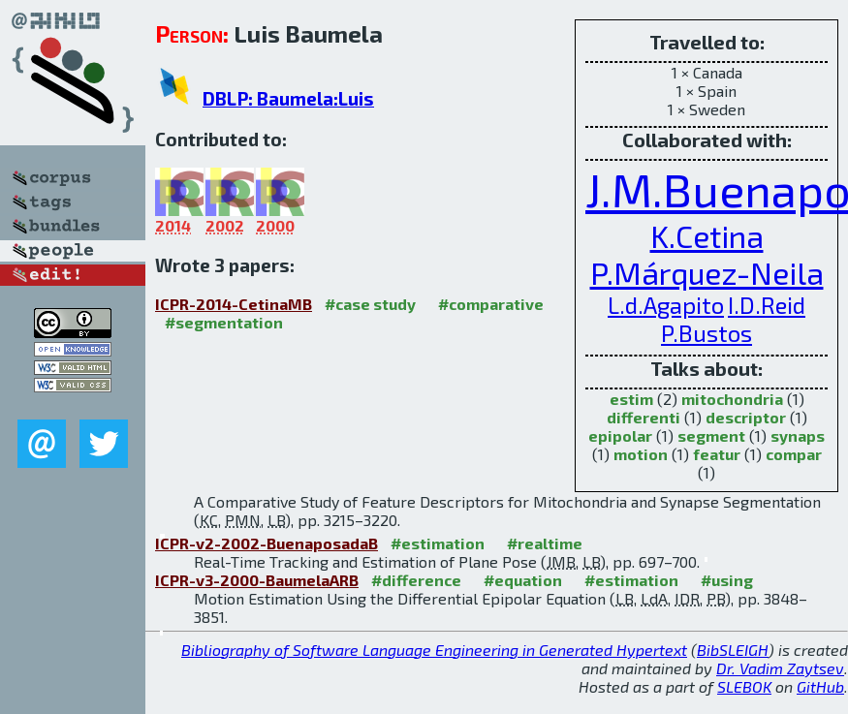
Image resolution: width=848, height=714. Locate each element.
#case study (370, 304)
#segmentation (224, 322)
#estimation (438, 543)
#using (727, 580)
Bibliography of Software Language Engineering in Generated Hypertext (434, 649)
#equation (523, 580)
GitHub (820, 686)
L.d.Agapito (666, 305)
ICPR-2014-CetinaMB (233, 304)
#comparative (491, 304)
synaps (797, 435)
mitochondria (732, 398)
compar (794, 454)
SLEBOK (744, 686)
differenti (643, 417)
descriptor (746, 417)
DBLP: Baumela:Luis (288, 98)
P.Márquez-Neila (707, 272)
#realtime (544, 543)
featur (716, 454)
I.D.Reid (766, 305)
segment (711, 435)
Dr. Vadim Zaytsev (780, 668)
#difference (416, 580)
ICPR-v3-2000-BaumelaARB (257, 580)
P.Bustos (706, 333)
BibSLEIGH (733, 649)
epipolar (620, 435)
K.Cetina (707, 235)
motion (640, 454)
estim (631, 398)
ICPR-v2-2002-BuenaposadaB (266, 543)
